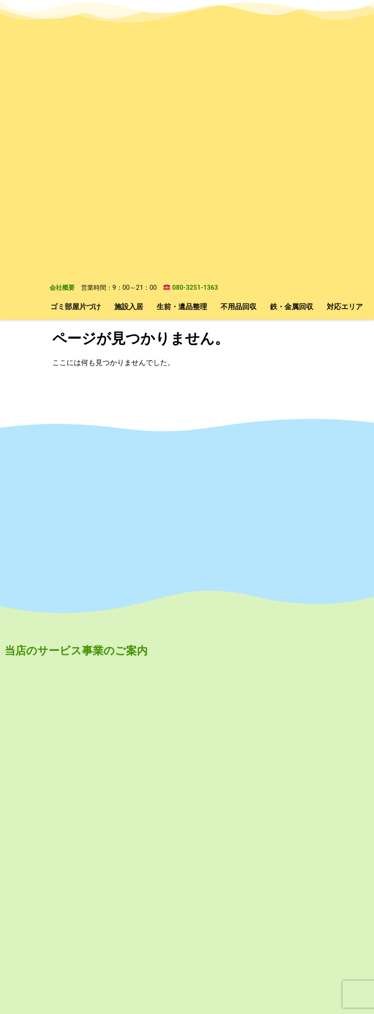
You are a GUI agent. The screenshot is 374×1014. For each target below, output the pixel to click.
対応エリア (345, 43)
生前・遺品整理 (182, 43)
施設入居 (128, 43)
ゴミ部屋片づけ (75, 43)
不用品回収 (239, 43)
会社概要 (62, 25)
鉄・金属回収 (291, 43)
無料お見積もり (208, 959)
